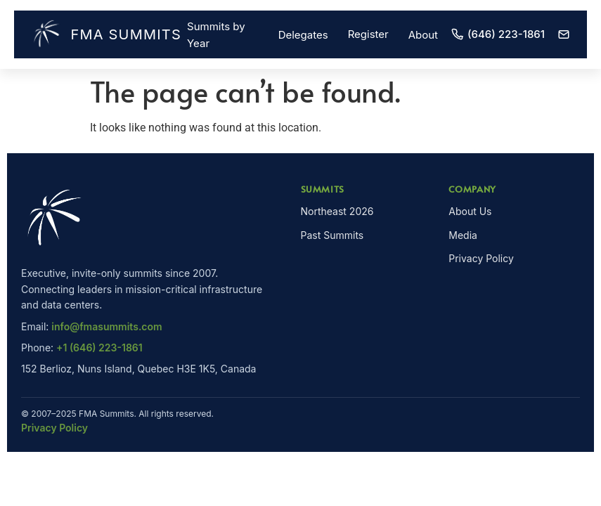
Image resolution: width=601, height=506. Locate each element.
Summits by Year (216, 35)
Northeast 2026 (337, 211)
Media (462, 235)
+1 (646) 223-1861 (99, 347)
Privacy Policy (481, 258)
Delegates (303, 34)
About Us (469, 211)
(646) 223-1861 (498, 34)
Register (368, 34)
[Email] (563, 34)
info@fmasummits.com (106, 326)
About (423, 34)
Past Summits (332, 235)
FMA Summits (102, 34)
